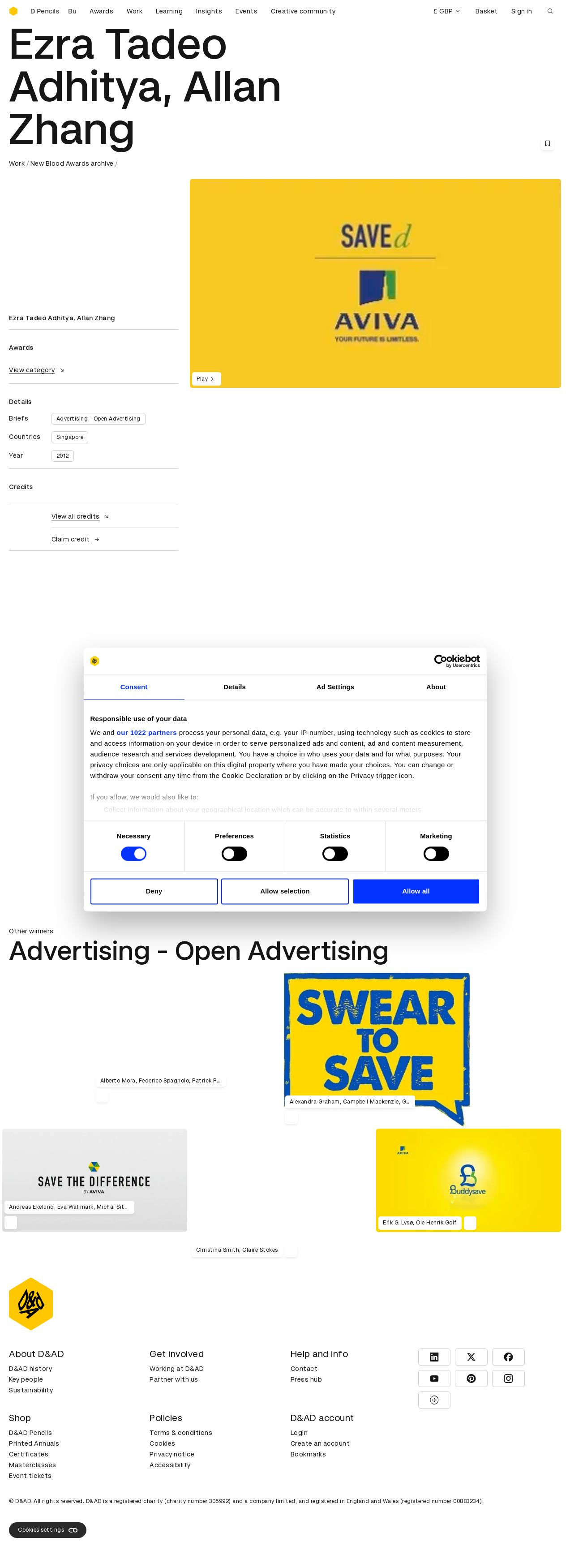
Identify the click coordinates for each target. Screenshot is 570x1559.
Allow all (416, 891)
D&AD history (30, 1368)
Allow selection (285, 891)
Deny (154, 891)
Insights (209, 11)
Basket (487, 11)
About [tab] (436, 687)
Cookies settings (47, 1530)
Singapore (70, 437)
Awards (101, 11)
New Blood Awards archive (72, 163)
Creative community (303, 11)
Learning (169, 11)
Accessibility (170, 1465)
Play (207, 378)
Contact (304, 1368)
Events (246, 11)
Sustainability (31, 1390)
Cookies (163, 1443)
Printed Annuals (34, 1443)
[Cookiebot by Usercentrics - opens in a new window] (441, 661)
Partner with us (174, 1379)
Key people (26, 1379)
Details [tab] (234, 687)
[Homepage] (13, 11)
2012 (62, 456)
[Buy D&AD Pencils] (53, 11)
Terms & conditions (181, 1432)
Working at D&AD (177, 1368)
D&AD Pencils (30, 1432)
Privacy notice (172, 1454)
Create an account (320, 1443)
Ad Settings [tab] (335, 687)
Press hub (306, 1379)
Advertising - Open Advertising (98, 419)
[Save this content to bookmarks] (547, 143)
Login (299, 1432)
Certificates (28, 1454)
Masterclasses (32, 1465)
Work (134, 11)
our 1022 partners (147, 732)
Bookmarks (308, 1454)
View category (37, 369)
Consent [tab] (134, 687)
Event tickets (30, 1475)
